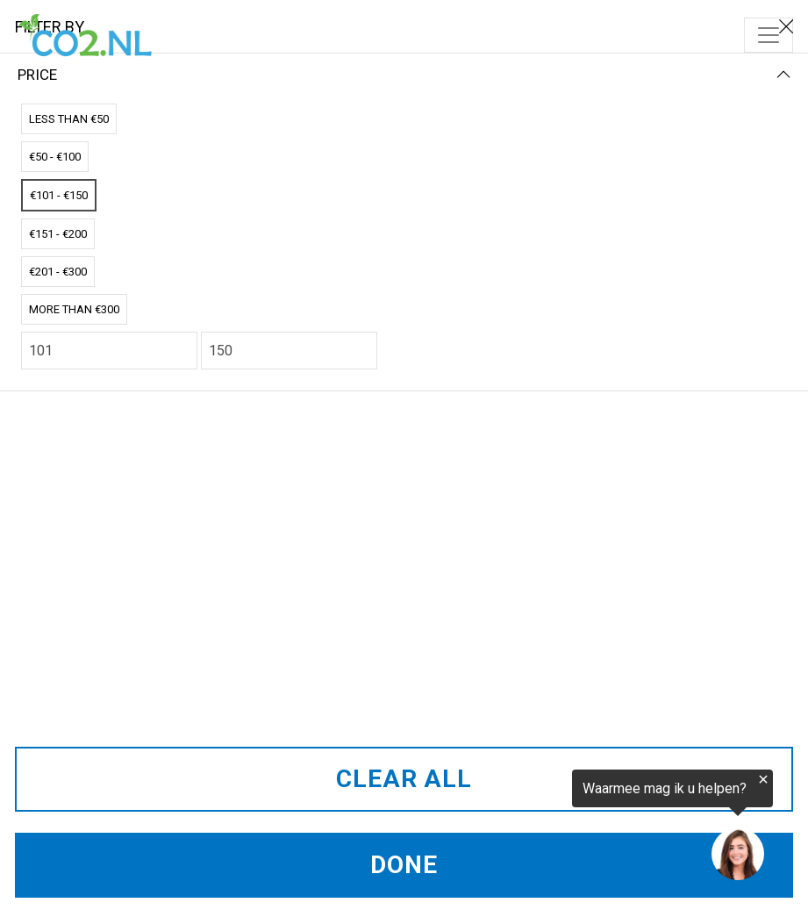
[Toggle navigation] (768, 35)
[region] (592, 829)
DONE (403, 864)
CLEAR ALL (403, 778)
